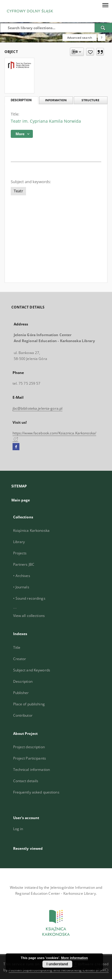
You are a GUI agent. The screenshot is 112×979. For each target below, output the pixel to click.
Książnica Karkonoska (31, 530)
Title (17, 647)
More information (74, 958)
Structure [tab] (90, 100)
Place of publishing (29, 704)
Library (19, 541)
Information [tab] (56, 100)
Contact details (26, 780)
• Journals (21, 587)
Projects (20, 553)
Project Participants (29, 758)
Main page (20, 500)
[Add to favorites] (90, 52)
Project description (29, 746)
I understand (57, 964)
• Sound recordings (29, 598)
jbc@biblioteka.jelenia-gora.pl (38, 408)
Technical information (31, 769)
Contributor (23, 715)
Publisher (21, 692)
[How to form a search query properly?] (101, 37)
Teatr (18, 191)
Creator (19, 658)
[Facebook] (16, 447)
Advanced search (79, 37)
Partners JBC (23, 564)
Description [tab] (21, 100)
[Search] (103, 27)
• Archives (21, 575)
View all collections (29, 615)
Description (23, 681)
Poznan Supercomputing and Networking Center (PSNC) (59, 969)
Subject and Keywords (31, 670)
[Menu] (105, 5)
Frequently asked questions (36, 792)
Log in (18, 828)
